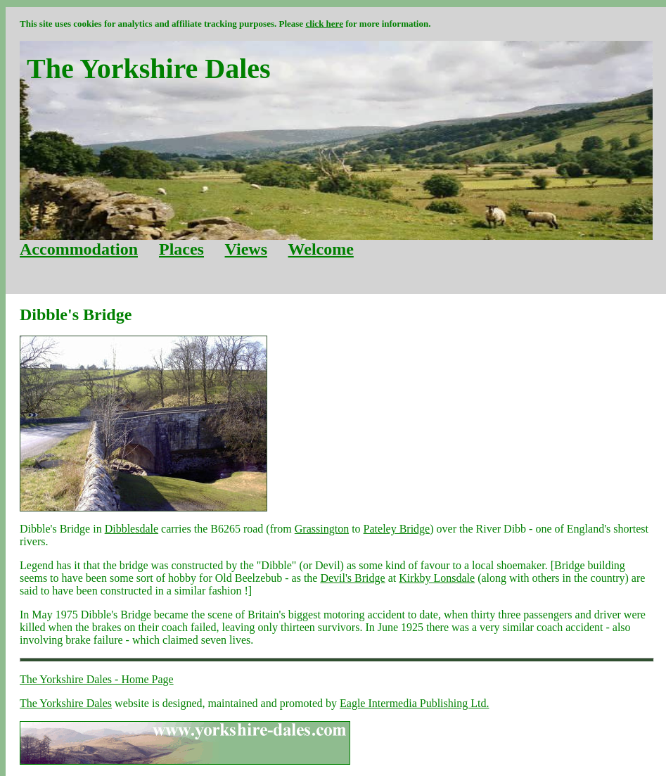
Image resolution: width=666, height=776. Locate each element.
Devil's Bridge (352, 578)
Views (246, 249)
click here (324, 23)
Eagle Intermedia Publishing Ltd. (414, 703)
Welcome (321, 249)
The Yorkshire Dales (66, 703)
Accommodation (79, 249)
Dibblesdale (131, 529)
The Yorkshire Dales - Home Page (97, 679)
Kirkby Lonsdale (437, 578)
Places (181, 249)
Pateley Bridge (397, 529)
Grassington (322, 529)
